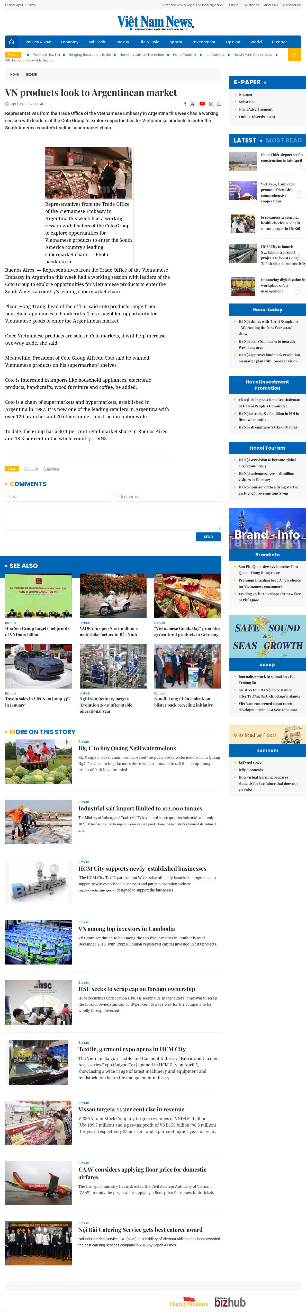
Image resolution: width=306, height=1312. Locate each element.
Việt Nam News (155, 22)
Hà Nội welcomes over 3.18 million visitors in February (266, 476)
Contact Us (292, 5)
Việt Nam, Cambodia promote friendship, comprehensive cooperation (277, 192)
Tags (12, 469)
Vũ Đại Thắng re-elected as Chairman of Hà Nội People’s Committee (269, 402)
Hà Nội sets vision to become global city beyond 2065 (267, 462)
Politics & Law (38, 41)
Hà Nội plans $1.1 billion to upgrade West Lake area (267, 344)
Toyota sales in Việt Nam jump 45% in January (37, 702)
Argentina (51, 469)
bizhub (29, 74)
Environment (203, 41)
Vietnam (31, 469)
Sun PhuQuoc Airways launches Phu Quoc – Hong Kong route (268, 580)
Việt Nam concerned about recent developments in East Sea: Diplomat (268, 725)
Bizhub (233, 5)
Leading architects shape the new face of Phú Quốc (270, 607)
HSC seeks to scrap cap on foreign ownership (136, 989)
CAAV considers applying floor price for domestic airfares (142, 1173)
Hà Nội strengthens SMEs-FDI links (268, 427)
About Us (271, 5)
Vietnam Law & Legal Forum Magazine (193, 5)
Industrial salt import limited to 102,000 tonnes (140, 808)
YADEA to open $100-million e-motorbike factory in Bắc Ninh (110, 631)
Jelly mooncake (251, 819)
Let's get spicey (251, 812)
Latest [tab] (245, 140)
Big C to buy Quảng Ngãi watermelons (127, 748)
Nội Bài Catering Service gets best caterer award (140, 1229)
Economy (69, 41)
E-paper (247, 82)
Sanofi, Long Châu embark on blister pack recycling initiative (183, 702)
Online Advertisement (257, 116)
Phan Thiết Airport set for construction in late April (282, 157)
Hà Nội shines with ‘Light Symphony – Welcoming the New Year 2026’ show (269, 327)
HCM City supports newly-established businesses (142, 868)
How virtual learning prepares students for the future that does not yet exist (268, 833)
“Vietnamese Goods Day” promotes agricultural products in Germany (187, 631)
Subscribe (247, 101)
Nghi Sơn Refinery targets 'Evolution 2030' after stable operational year (106, 705)
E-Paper (279, 41)
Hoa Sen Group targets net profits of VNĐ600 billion (37, 631)
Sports (176, 41)
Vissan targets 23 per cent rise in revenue (131, 1109)
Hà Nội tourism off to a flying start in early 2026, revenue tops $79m (269, 490)
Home (14, 74)
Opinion (233, 41)
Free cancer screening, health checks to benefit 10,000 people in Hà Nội (280, 223)
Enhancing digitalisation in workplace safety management (283, 285)
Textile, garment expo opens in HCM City (132, 1049)
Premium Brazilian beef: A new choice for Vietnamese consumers (270, 594)
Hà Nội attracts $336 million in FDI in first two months (269, 416)
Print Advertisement (256, 109)
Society (122, 41)
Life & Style (149, 41)
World (256, 41)
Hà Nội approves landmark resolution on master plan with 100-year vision (269, 357)
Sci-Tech (97, 41)
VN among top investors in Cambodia (126, 928)
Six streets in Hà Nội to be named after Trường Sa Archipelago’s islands (269, 711)
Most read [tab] (284, 140)
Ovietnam (251, 5)
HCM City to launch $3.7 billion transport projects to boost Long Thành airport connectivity (283, 255)
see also (24, 566)
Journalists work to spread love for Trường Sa (267, 697)
